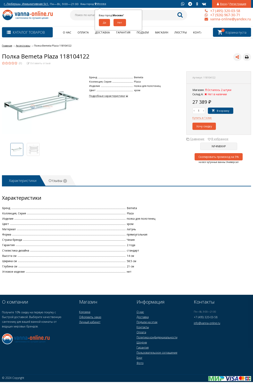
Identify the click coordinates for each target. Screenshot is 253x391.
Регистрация (237, 3)
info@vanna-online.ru (207, 323)
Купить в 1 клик (202, 118)
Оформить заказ (90, 317)
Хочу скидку (204, 126)
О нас (67, 32)
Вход (223, 3)
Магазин (161, 32)
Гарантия (123, 32)
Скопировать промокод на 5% (218, 157)
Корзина (84, 312)
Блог (139, 358)
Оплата (83, 32)
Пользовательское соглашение (157, 352)
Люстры (180, 32)
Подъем (143, 32)
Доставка (102, 32)
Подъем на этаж (147, 322)
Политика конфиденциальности (157, 337)
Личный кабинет (89, 322)
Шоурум (142, 342)
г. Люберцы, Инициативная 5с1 (26, 4)
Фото (140, 363)
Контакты (200, 32)
